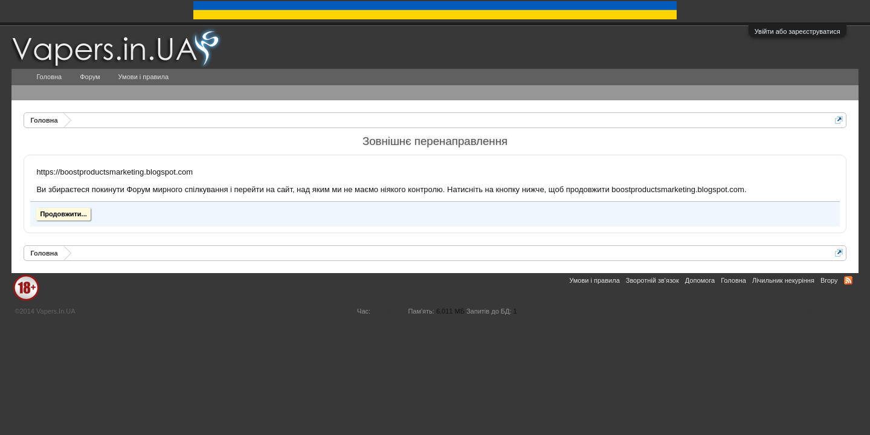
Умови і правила (143, 76)
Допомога (700, 280)
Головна (49, 76)
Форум (90, 76)
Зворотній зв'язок (652, 280)
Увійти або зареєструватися (797, 31)
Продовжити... (63, 214)
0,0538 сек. (389, 311)
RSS (848, 280)
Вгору (829, 280)
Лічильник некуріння (783, 280)
